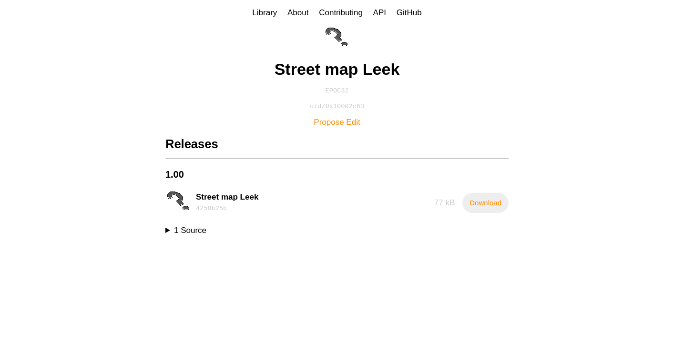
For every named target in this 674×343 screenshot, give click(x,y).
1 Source (190, 232)
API (379, 12)
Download (485, 205)
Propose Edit (337, 124)
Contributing (341, 12)
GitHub (409, 12)
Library (264, 12)
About (297, 12)
